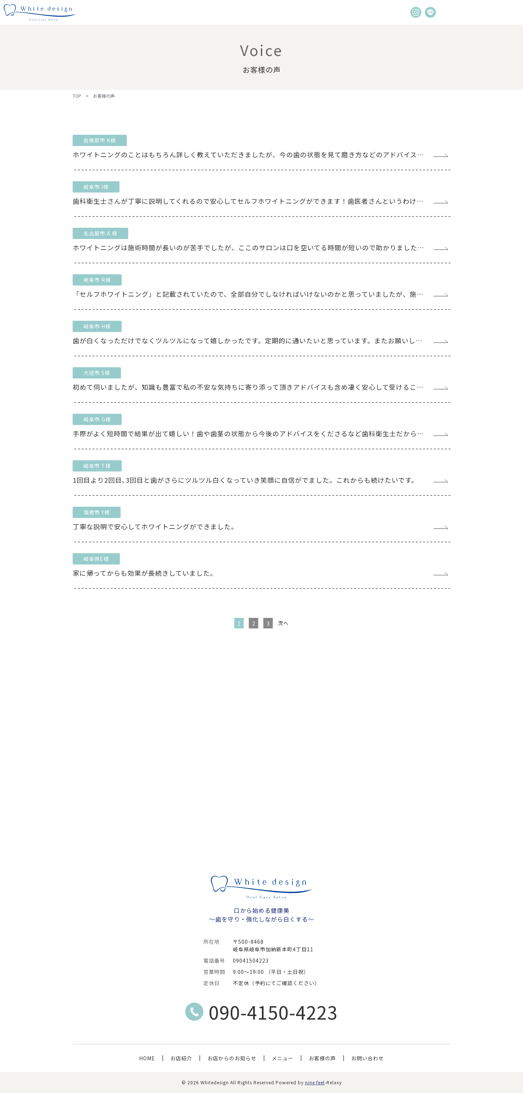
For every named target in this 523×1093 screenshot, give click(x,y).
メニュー (282, 1058)
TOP (77, 96)
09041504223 (251, 960)
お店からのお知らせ (231, 1058)
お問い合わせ (367, 1058)
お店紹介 (181, 1058)
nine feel (315, 1082)
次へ (283, 623)
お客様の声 (322, 1058)
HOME (147, 1058)
